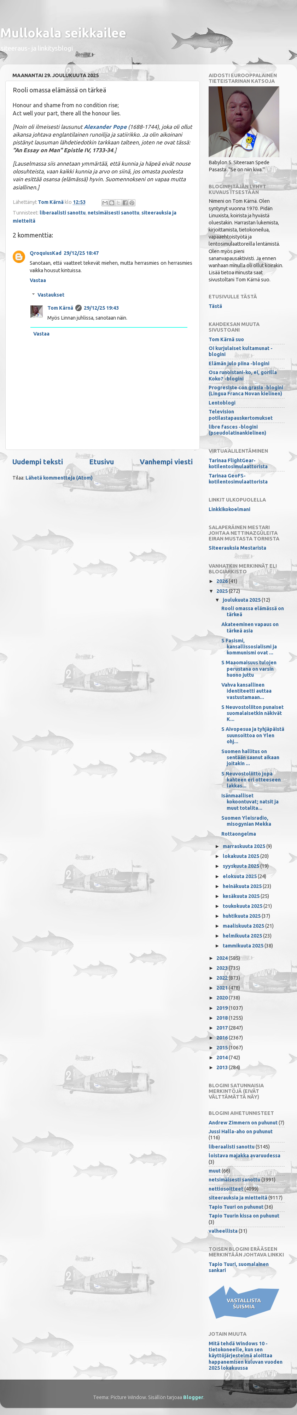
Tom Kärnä (60, 308)
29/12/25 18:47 (81, 253)
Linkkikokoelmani (229, 509)
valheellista (223, 1231)
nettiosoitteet (226, 1189)
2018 (222, 1018)
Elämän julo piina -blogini (239, 363)
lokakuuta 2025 (241, 856)
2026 (222, 581)
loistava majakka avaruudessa (244, 1155)
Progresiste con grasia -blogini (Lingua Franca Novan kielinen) (246, 390)
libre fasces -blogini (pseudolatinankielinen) (237, 430)
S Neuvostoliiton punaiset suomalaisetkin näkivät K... (252, 713)
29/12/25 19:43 (101, 308)
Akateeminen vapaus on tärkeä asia (250, 627)
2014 (222, 1057)
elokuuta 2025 (240, 876)
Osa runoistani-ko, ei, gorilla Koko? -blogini (243, 375)
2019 (222, 1008)
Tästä (215, 306)
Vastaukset (50, 295)
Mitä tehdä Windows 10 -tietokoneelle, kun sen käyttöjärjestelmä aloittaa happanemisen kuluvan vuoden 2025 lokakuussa (246, 1356)
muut (215, 1171)
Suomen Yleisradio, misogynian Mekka (246, 821)
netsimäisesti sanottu (113, 213)
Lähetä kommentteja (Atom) (59, 478)
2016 (222, 1038)
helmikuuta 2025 (243, 936)
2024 (222, 958)
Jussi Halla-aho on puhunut (241, 1131)
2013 (222, 1067)
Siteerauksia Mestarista (237, 548)
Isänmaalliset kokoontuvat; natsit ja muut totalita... (250, 802)
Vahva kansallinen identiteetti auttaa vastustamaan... (246, 691)
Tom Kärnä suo (226, 339)
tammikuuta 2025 (243, 946)
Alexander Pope (105, 127)
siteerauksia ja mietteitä (238, 1198)
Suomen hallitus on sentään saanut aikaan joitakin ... (250, 758)
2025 (222, 591)
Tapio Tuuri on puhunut (236, 1207)
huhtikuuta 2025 (242, 916)
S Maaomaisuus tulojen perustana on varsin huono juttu (248, 669)
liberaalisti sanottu (63, 213)
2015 (222, 1047)
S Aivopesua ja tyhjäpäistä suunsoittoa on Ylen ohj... (252, 735)
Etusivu (101, 462)
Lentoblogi (222, 403)
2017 (222, 1028)
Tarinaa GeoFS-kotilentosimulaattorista (238, 479)
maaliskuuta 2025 (244, 926)
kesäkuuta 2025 (242, 896)
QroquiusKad (46, 253)
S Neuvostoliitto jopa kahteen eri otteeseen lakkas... (251, 780)
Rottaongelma (238, 834)
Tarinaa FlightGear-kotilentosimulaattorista (238, 463)
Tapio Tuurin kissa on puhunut (244, 1216)
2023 (222, 968)
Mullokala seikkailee (63, 32)
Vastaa (38, 280)
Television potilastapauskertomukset (241, 414)
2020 (222, 998)
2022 (222, 978)
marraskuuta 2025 (244, 846)
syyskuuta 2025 (241, 866)
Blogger (193, 1397)
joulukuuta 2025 (242, 600)
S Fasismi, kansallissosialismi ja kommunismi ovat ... (249, 647)
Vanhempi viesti (166, 462)
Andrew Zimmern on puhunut (243, 1122)
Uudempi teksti (37, 462)
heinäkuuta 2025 (243, 886)
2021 (222, 988)
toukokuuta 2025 (243, 906)
